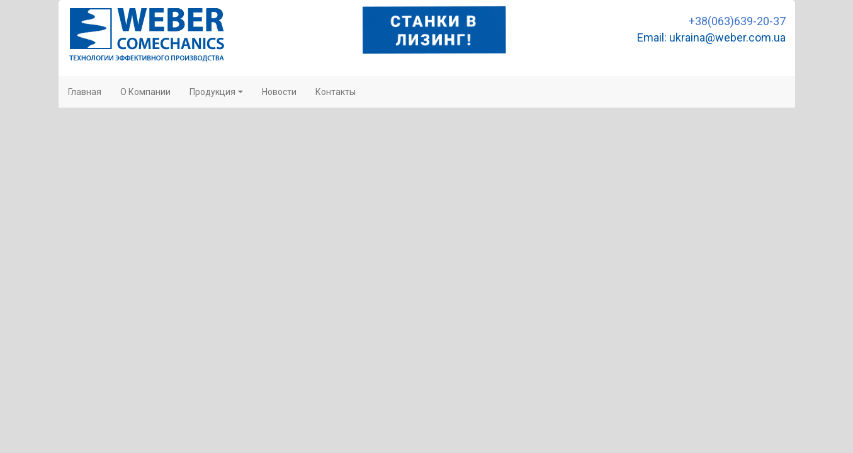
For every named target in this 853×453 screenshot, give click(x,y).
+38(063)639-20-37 (737, 21)
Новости (279, 92)
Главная (84, 92)
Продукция (216, 92)
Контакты (335, 92)
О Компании (145, 92)
